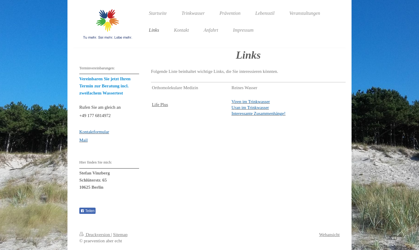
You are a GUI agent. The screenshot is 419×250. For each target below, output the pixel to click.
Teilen (87, 211)
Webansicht (329, 234)
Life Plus (160, 104)
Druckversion (95, 234)
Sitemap (120, 234)
